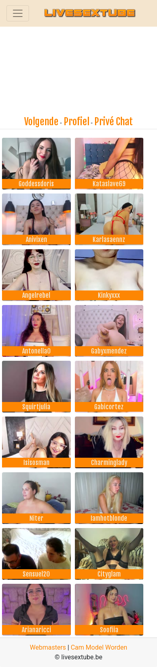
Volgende (41, 122)
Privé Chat (113, 122)
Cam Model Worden (99, 647)
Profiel (76, 122)
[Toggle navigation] (17, 13)
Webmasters (48, 647)
